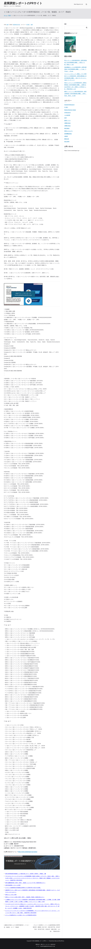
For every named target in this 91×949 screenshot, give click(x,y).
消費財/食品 (67, 125)
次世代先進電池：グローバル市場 (12, 885)
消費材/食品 (67, 123)
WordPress (61, 940)
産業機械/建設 (68, 133)
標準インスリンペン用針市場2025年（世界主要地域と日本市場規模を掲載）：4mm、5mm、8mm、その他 (75, 93)
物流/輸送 (66, 128)
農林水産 (66, 139)
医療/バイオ (67, 120)
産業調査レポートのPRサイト (23, 3)
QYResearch (67, 112)
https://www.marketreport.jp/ (71, 150)
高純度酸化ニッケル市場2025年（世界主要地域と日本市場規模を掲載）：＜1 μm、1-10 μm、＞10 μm (75, 69)
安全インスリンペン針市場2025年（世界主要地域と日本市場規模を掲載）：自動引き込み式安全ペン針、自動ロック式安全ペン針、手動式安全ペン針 (75, 86)
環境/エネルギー (68, 131)
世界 (32, 24)
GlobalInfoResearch (69, 104)
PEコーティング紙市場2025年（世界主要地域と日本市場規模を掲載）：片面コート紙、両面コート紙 (75, 62)
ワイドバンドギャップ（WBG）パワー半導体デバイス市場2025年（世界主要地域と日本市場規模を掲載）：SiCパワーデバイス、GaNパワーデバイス (75, 77)
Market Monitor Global (70, 110)
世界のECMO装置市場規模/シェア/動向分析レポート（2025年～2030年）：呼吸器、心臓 (25, 873)
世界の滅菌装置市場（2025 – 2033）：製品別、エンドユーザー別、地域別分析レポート (25, 882)
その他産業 (67, 115)
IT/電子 (28, 24)
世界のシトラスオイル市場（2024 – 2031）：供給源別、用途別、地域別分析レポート (24, 897)
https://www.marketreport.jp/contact (27, 851)
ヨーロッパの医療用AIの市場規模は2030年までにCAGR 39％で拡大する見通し (23, 887)
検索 (65, 24)
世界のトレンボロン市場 (10, 894)
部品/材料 (66, 141)
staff (7, 24)
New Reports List (78, 4)
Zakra (55, 940)
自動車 (66, 136)
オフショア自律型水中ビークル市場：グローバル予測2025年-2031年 (20, 915)
